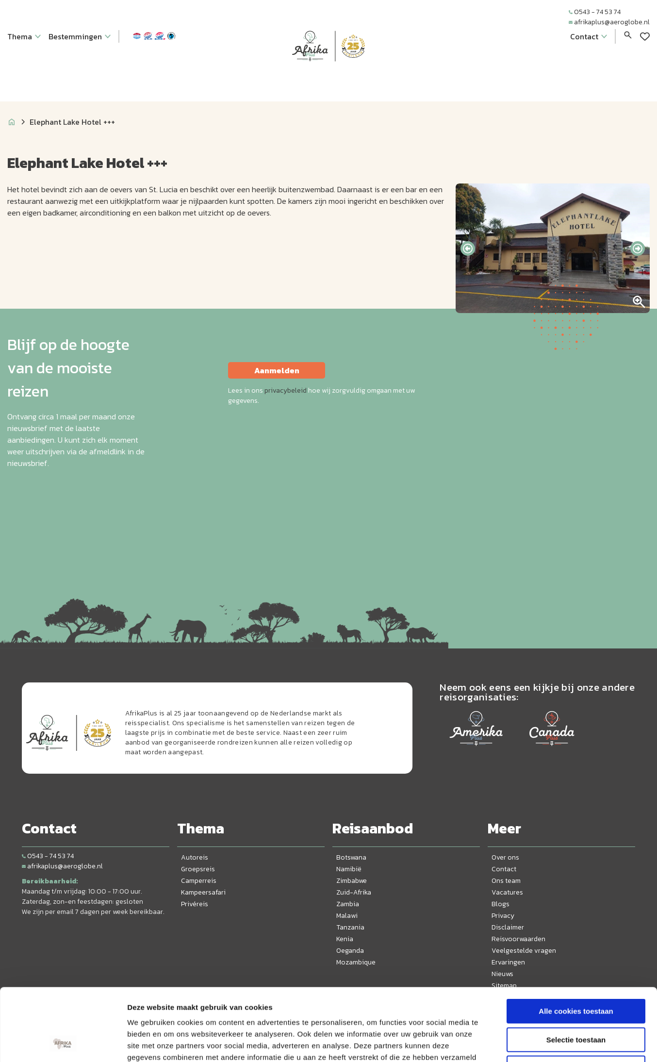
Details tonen (524, 1043)
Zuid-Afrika (353, 892)
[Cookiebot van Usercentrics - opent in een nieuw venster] (62, 1043)
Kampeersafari (203, 892)
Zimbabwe (351, 881)
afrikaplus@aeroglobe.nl (609, 22)
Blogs (500, 904)
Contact (504, 869)
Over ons (505, 857)
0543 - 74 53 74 (595, 12)
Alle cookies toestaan (576, 943)
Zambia (347, 904)
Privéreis (194, 904)
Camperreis (198, 881)
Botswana (351, 857)
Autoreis (194, 857)
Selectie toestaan (576, 972)
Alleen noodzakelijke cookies (576, 1000)
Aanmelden (276, 370)
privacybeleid (285, 390)
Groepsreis (198, 869)
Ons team (506, 881)
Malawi (347, 916)
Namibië (348, 869)
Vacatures (507, 892)
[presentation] (467, 248)
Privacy (503, 916)
